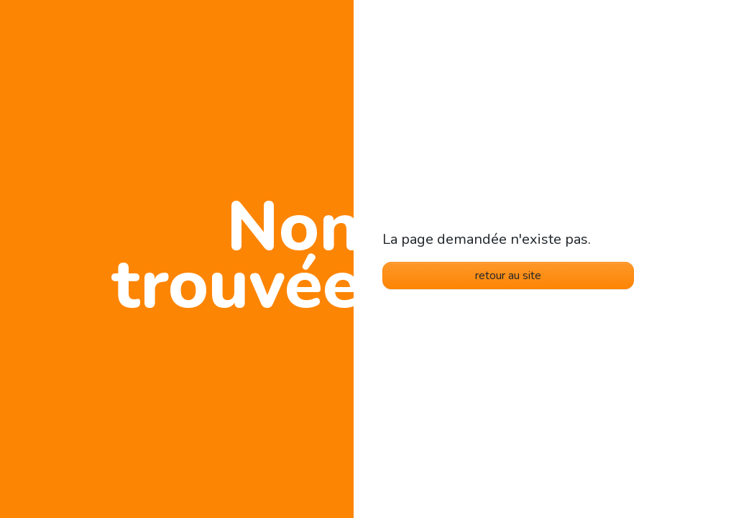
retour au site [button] (508, 275)
